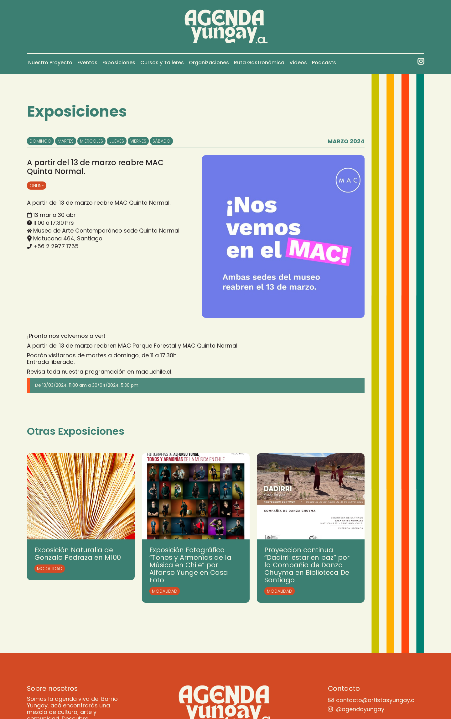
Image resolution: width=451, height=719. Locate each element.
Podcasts (324, 62)
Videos (298, 62)
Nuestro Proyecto (50, 62)
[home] (225, 27)
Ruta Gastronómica (259, 62)
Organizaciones (209, 62)
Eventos (87, 62)
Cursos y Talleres (162, 62)
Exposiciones (118, 62)
